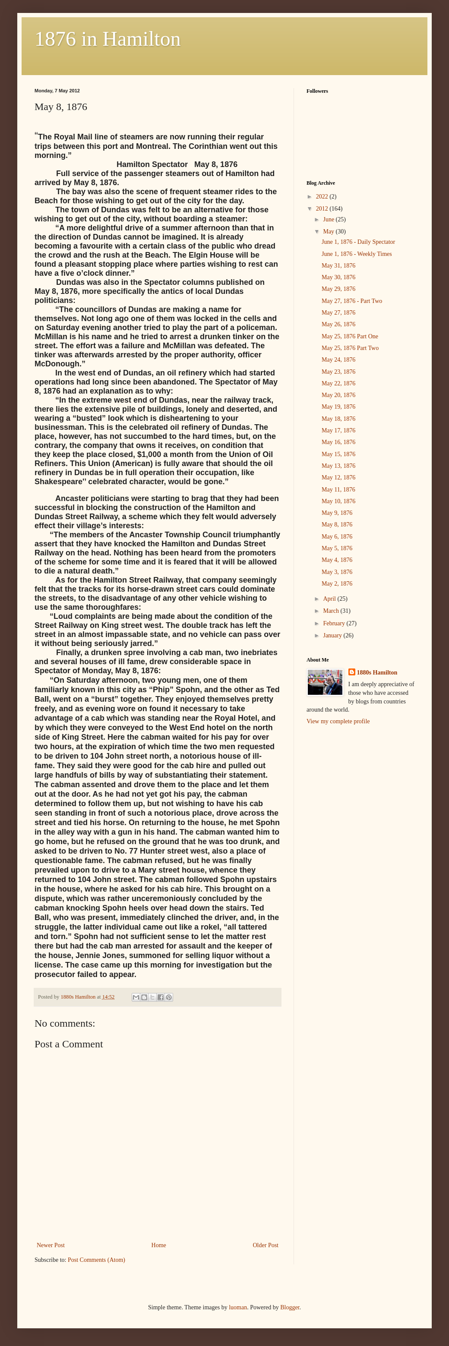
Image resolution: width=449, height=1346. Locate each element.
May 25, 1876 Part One (350, 336)
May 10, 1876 (338, 501)
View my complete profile (338, 721)
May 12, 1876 (338, 477)
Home (159, 1245)
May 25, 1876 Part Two (350, 348)
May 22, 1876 (338, 383)
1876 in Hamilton (108, 38)
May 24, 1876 (338, 359)
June (329, 219)
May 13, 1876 (338, 466)
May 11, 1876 (338, 489)
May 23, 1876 (338, 372)
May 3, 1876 (337, 572)
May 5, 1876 (337, 548)
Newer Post (51, 1245)
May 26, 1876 (338, 324)
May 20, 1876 (338, 395)
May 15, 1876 (338, 454)
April (330, 599)
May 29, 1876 (338, 289)
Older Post (266, 1245)
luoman (238, 1307)
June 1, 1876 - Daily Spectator (358, 242)
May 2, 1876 (337, 583)
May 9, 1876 (337, 513)
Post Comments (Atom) (96, 1260)
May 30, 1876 (338, 277)
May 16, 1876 (338, 442)
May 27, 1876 (338, 312)
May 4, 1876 (337, 560)
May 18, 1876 (338, 419)
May (329, 231)
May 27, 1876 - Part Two (352, 301)
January (333, 635)
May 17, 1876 (338, 430)
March (331, 611)
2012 (323, 208)
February (334, 623)
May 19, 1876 (338, 406)
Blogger (289, 1307)
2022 (323, 196)
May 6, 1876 (337, 536)
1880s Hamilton (377, 672)
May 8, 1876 (337, 524)
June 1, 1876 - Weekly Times (357, 254)
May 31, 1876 (338, 265)
